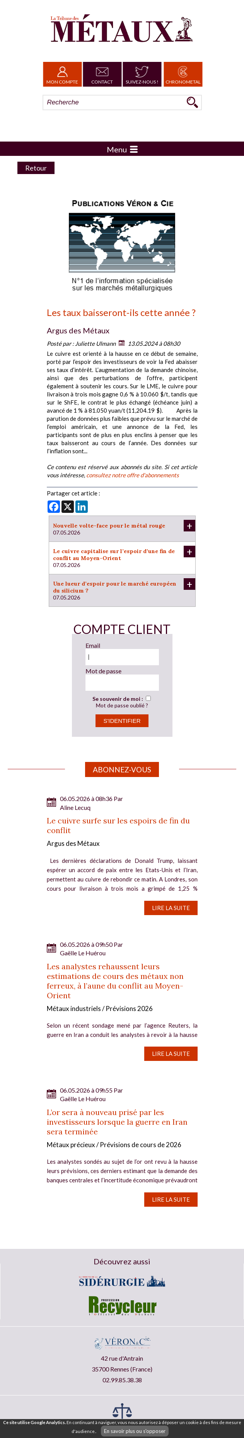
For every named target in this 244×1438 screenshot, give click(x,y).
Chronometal (183, 74)
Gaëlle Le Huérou (83, 952)
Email (92, 645)
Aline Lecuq (75, 807)
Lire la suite (171, 907)
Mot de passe (103, 671)
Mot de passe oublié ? (122, 705)
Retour (36, 168)
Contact (102, 74)
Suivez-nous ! (142, 74)
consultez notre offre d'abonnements (132, 474)
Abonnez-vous (122, 769)
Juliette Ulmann (95, 343)
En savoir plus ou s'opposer (135, 1431)
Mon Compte (62, 74)
